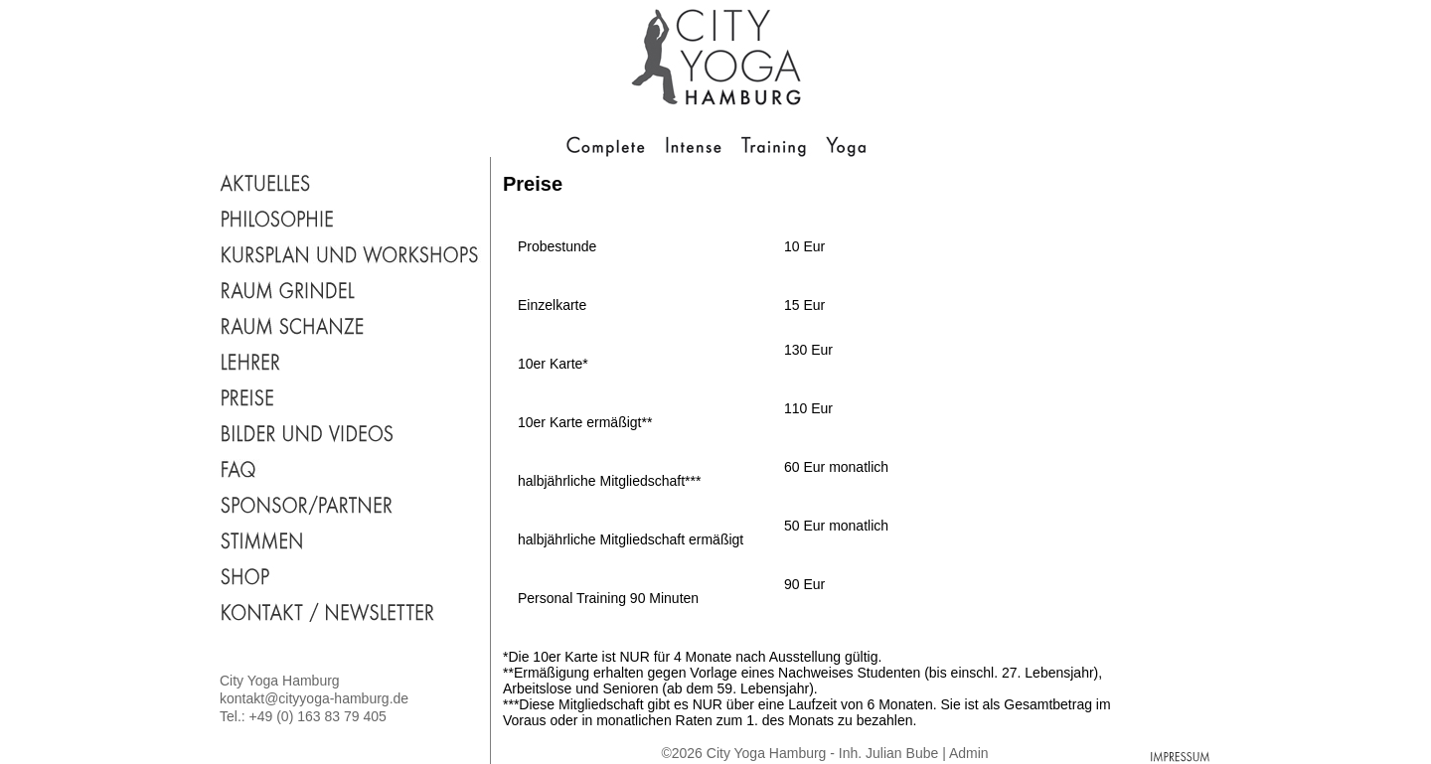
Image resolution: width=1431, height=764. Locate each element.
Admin (969, 753)
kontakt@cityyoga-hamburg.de (314, 698)
